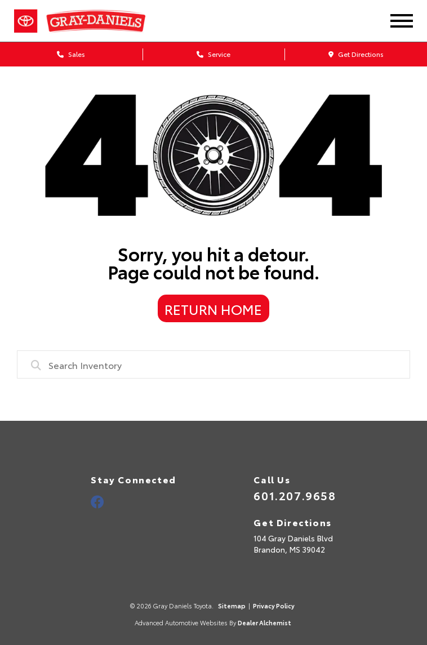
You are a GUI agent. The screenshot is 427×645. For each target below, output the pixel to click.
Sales (71, 54)
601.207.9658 (294, 495)
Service (213, 54)
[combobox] (213, 364)
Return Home (213, 308)
